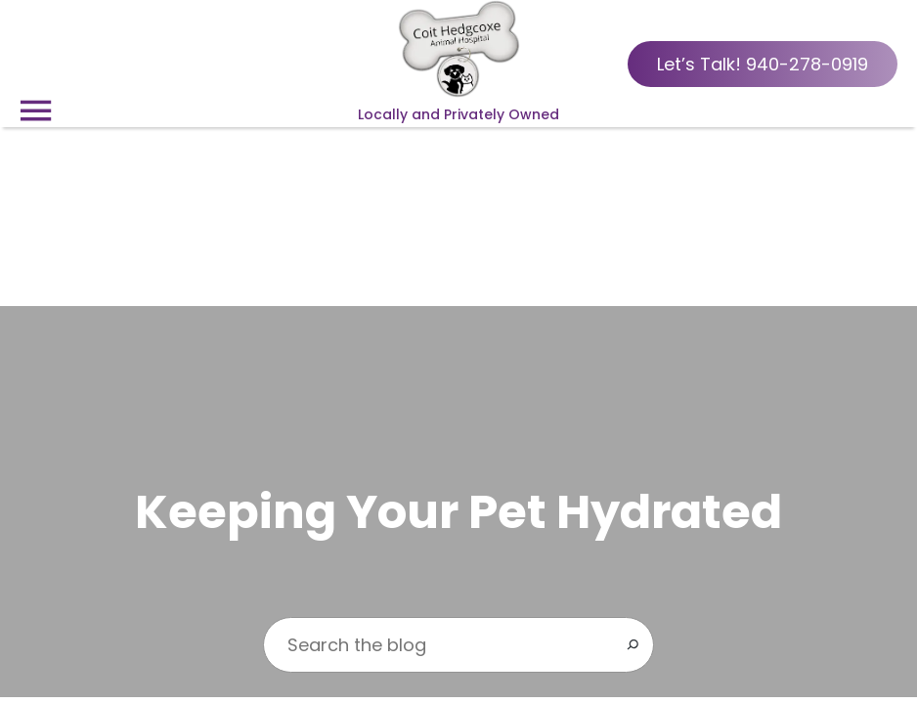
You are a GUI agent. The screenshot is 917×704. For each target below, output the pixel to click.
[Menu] (35, 111)
